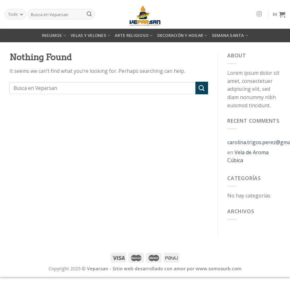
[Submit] (201, 88)
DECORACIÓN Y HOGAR (182, 35)
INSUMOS (54, 35)
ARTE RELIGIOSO (134, 35)
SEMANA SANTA (230, 35)
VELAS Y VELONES (90, 35)
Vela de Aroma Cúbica (248, 156)
